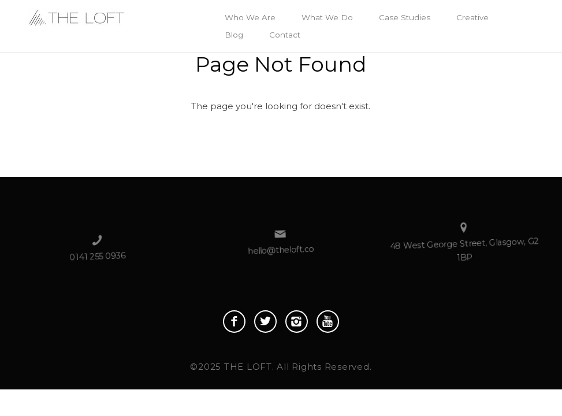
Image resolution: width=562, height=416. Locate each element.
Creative (472, 17)
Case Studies (404, 17)
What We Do (327, 17)
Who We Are (250, 17)
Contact (284, 34)
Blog (234, 34)
